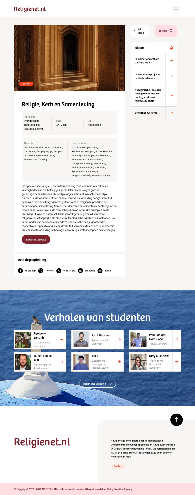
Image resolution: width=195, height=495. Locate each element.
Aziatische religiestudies (84, 147)
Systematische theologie (85, 171)
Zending (42, 159)
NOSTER (116, 449)
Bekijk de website (36, 239)
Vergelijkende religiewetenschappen (91, 175)
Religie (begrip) (44, 151)
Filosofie (107, 151)
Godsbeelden (31, 147)
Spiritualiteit (42, 155)
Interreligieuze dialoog (50, 147)
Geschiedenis (103, 155)
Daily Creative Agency (119, 489)
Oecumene (30, 151)
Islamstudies (78, 159)
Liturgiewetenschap (82, 163)
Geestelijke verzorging (83, 155)
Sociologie (99, 167)
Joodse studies (94, 159)
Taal (52, 155)
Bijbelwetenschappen (83, 151)
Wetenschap (30, 159)
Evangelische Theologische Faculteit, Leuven (34, 124)
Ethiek (99, 151)
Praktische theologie (82, 167)
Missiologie (99, 163)
